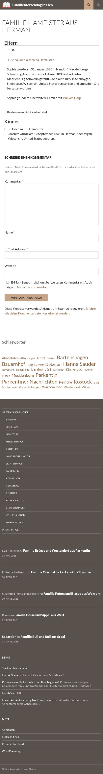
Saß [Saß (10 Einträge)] (96, 382)
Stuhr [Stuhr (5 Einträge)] (14, 387)
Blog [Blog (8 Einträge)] (30, 364)
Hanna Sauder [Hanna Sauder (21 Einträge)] (79, 364)
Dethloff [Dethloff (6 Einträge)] (39, 364)
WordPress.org (11, 751)
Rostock (11, 492)
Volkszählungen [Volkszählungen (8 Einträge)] (29, 387)
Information (10, 529)
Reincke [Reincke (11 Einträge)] (65, 382)
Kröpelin (12, 448)
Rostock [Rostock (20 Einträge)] (83, 381)
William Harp (72, 98)
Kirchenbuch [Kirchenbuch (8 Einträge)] (74, 369)
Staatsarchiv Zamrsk (14, 668)
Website (10, 265)
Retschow (12, 485)
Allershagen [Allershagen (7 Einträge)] (27, 358)
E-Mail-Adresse (16, 249)
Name (9, 232)
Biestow (11, 419)
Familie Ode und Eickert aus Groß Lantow (61, 572)
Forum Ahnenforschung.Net (19, 700)
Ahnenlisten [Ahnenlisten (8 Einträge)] (10, 358)
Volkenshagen (15, 514)
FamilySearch (10, 693)
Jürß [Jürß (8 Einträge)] (48, 369)
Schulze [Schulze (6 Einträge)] (6, 387)
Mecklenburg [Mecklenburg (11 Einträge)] (23, 375)
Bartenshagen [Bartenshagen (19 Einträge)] (72, 357)
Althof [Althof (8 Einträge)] (41, 358)
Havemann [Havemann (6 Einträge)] (8, 369)
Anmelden (8, 729)
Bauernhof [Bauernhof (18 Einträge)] (13, 364)
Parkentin (12, 470)
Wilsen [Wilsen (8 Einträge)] (86, 387)
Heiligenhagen (15, 441)
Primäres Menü (98, 5)
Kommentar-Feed (13, 744)
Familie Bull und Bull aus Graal (43, 636)
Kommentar (14, 181)
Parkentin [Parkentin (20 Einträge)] (46, 375)
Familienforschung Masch (32, 5)
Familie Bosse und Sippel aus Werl (39, 615)
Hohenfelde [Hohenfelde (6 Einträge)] (22, 369)
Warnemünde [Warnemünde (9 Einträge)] (52, 387)
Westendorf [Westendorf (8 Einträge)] (72, 387)
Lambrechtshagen (18, 456)
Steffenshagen (15, 507)
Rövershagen (15, 500)
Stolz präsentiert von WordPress (19, 769)
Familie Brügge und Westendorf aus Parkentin (56, 550)
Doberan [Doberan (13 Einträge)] (53, 364)
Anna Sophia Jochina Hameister (32, 60)
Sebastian (9, 636)
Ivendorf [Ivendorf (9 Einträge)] (37, 369)
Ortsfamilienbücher (15, 412)
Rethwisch (13, 478)
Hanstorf (12, 434)
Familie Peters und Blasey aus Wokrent (71, 593)
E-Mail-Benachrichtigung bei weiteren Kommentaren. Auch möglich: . (48, 284)
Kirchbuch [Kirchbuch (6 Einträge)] (58, 369)
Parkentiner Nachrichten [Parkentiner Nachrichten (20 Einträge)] (29, 381)
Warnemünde (14, 522)
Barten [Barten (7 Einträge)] (51, 358)
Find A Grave (10, 675)
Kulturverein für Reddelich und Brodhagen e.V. (30, 682)
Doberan (12, 426)
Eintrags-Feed (10, 736)
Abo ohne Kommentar (32, 287)
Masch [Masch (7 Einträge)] (6, 375)
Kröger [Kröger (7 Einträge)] (89, 369)
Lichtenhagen (15, 463)
